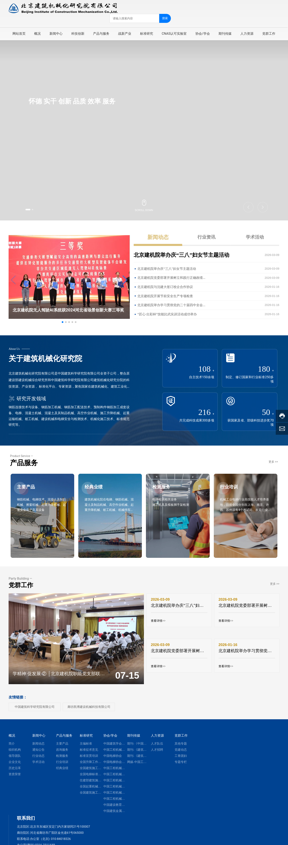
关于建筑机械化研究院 (45, 358)
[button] (30, 209)
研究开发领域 (27, 398)
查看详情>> (158, 623)
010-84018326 (61, 841)
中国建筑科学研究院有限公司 (35, 709)
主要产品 (28, 494)
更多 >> (273, 464)
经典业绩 (96, 494)
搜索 (165, 17)
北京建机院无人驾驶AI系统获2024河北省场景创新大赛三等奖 (68, 310)
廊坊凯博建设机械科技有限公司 (88, 709)
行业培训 (232, 494)
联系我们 (26, 820)
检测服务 (164, 494)
